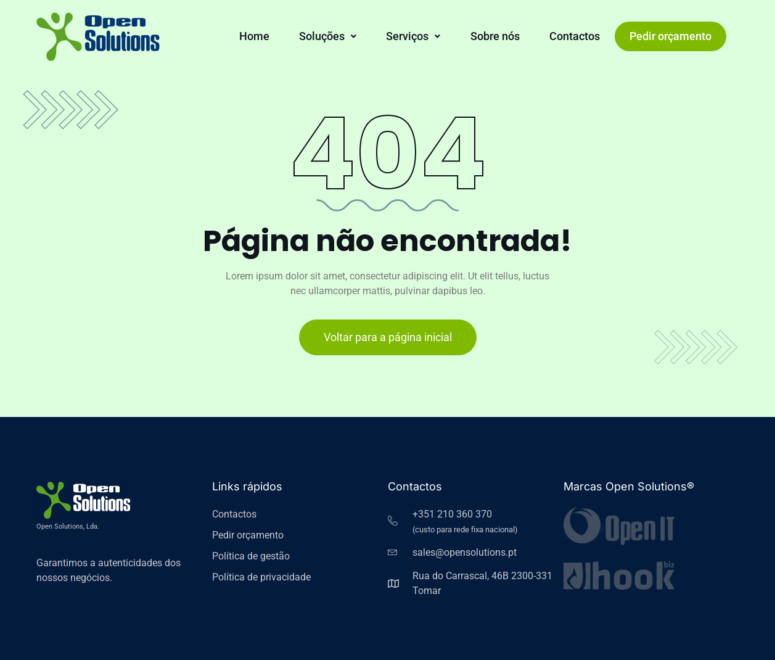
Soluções (327, 36)
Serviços (413, 36)
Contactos (574, 36)
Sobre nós (495, 36)
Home (254, 36)
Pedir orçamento (670, 36)
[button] (327, 36)
